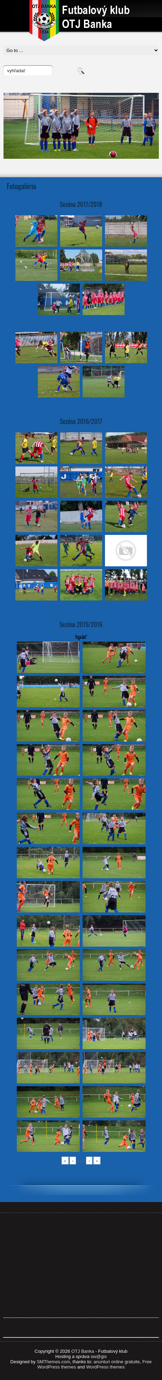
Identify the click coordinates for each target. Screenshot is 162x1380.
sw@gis (99, 1356)
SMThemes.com (53, 1361)
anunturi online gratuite (116, 1361)
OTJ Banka (82, 1351)
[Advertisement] (81, 1265)
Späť (81, 637)
